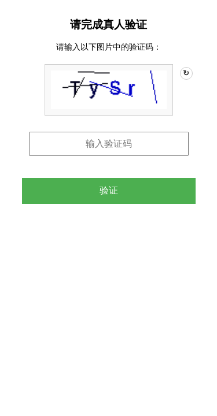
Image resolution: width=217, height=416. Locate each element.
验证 (109, 190)
